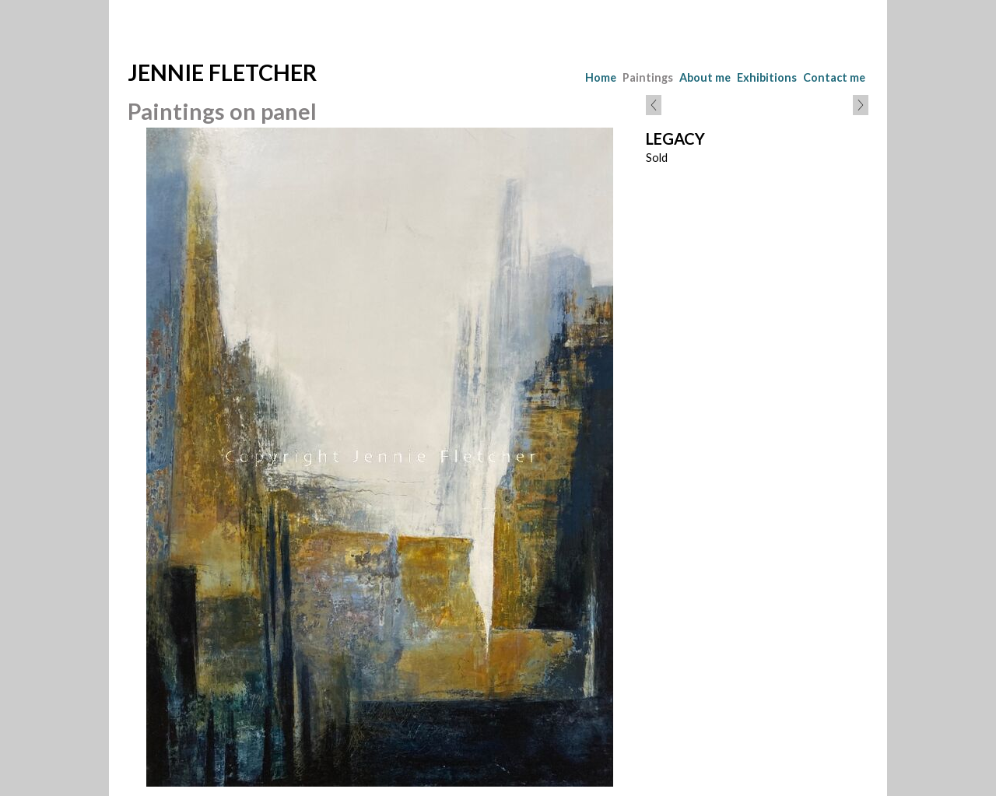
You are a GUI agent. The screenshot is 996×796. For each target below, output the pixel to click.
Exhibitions (767, 77)
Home (600, 77)
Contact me (834, 77)
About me (705, 77)
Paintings (647, 77)
